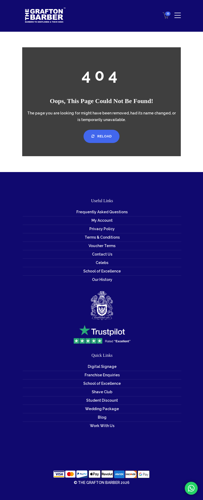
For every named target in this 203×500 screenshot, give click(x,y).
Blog (102, 417)
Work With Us (102, 426)
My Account (102, 220)
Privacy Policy (102, 229)
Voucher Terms (102, 246)
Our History (102, 279)
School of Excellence (102, 271)
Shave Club (102, 392)
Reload (101, 136)
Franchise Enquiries (102, 375)
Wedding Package (102, 409)
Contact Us (102, 254)
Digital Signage (102, 366)
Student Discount (102, 400)
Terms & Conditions (102, 237)
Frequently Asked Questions (102, 212)
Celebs (102, 263)
